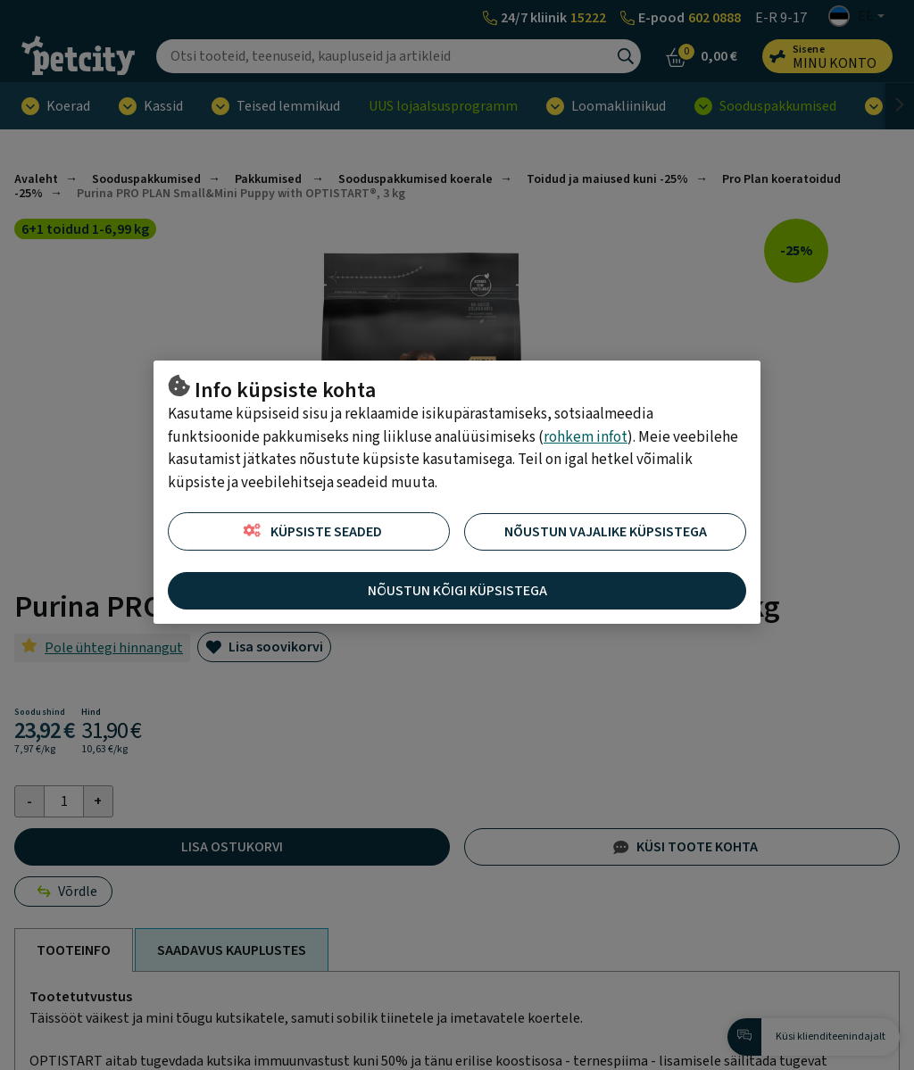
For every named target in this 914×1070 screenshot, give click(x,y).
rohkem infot (585, 437)
